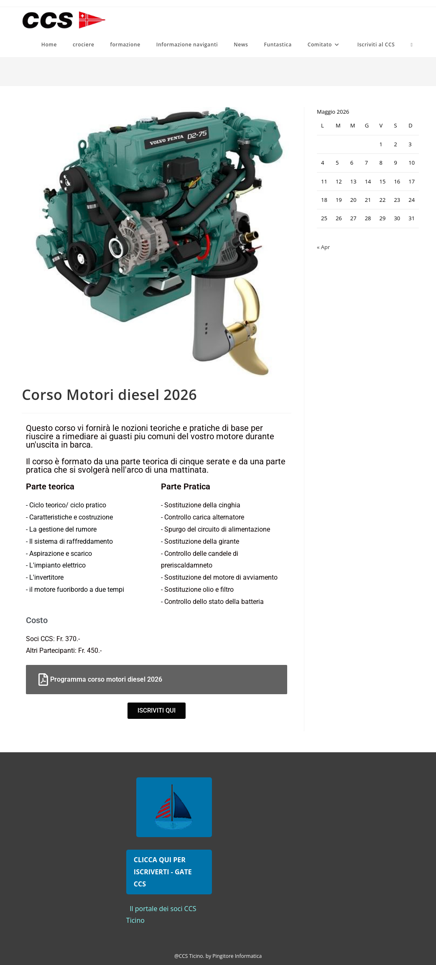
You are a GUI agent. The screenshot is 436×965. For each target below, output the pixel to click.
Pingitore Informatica (237, 956)
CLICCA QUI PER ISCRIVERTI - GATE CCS (163, 872)
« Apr (323, 247)
